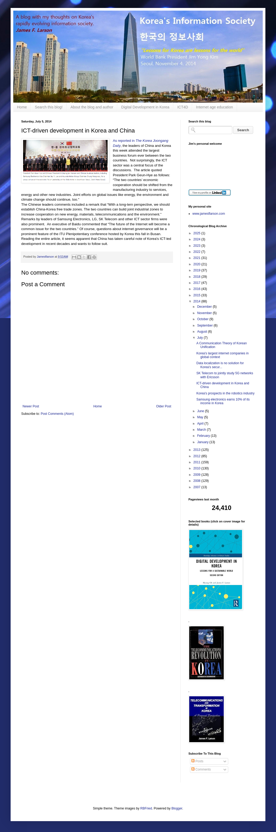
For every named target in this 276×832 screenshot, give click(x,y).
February (204, 436)
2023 (197, 246)
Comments (201, 769)
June (201, 411)
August (202, 331)
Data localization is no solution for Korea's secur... (220, 365)
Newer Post (31, 406)
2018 (197, 277)
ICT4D (182, 107)
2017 (197, 283)
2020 (197, 264)
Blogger (176, 808)
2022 (197, 252)
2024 (197, 239)
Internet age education (214, 107)
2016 (197, 289)
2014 (197, 301)
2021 (197, 258)
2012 (197, 456)
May (200, 417)
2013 (197, 450)
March (202, 430)
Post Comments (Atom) (57, 414)
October (203, 319)
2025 (197, 233)
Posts (197, 761)
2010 (197, 468)
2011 (197, 462)
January (203, 442)
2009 (197, 475)
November (205, 313)
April (200, 423)
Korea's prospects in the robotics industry (225, 393)
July (200, 338)
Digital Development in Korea (145, 107)
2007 (197, 487)
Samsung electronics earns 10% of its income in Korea (223, 401)
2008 (197, 481)
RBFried (146, 808)
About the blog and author (92, 107)
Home (22, 107)
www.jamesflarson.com (208, 213)
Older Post (163, 406)
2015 (197, 295)
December (205, 307)
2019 (197, 270)
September (205, 325)
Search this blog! (48, 107)
